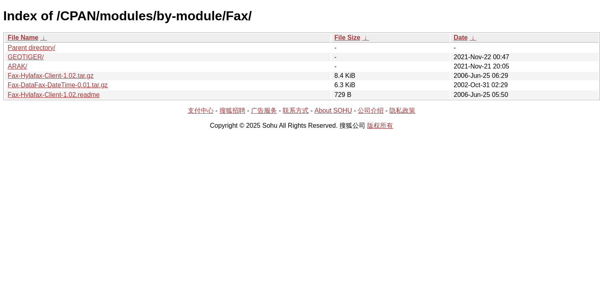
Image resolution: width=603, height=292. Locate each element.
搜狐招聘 (232, 110)
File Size (348, 37)
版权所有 (380, 125)
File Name (23, 37)
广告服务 (264, 110)
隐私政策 (402, 110)
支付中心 (201, 110)
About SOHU (333, 110)
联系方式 (296, 110)
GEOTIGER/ (26, 57)
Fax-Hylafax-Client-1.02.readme (54, 94)
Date (461, 37)
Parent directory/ (31, 47)
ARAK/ (17, 66)
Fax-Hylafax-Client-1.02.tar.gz (51, 75)
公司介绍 (371, 110)
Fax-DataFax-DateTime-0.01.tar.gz (58, 85)
